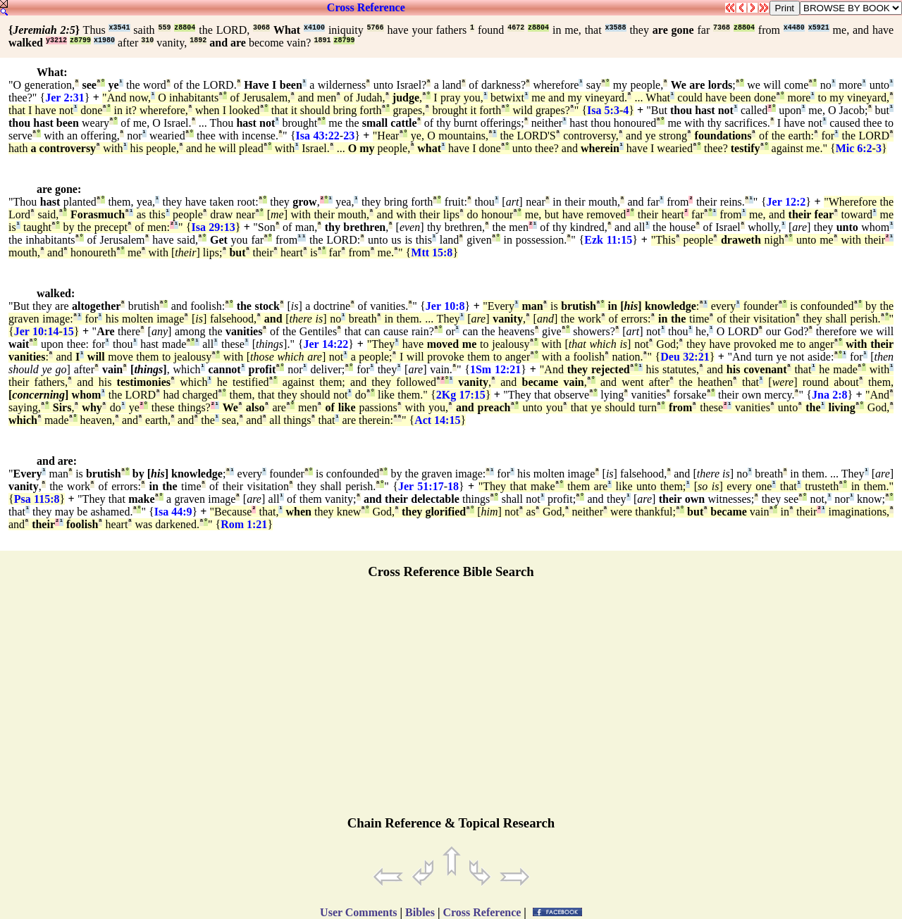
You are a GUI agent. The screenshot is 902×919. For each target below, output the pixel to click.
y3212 (56, 40)
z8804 (184, 28)
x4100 (314, 28)
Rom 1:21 (244, 524)
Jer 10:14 (36, 331)
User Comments (358, 912)
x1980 (104, 40)
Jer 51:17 (421, 486)
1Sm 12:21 (495, 369)
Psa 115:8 (37, 499)
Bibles (420, 912)
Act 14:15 (437, 420)
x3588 (615, 28)
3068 (261, 28)
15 (68, 331)
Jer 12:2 (786, 202)
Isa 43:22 (318, 136)
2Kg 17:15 (461, 395)
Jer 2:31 (65, 98)
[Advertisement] (451, 703)
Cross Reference (366, 7)
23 (348, 136)
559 (164, 28)
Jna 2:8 (830, 395)
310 (147, 40)
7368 (721, 28)
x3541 (119, 28)
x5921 (818, 28)
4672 (515, 28)
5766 (375, 28)
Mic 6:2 (854, 148)
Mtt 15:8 (431, 252)
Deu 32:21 (684, 357)
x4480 (794, 28)
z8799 (80, 40)
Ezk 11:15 (608, 240)
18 (453, 486)
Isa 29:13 (213, 227)
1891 (322, 40)
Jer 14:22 (325, 344)
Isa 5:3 (603, 110)
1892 (198, 40)
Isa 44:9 (173, 512)
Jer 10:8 (445, 306)
